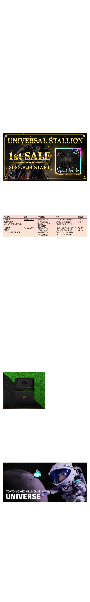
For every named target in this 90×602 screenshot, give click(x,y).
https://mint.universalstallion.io (46, 127)
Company (70, 4)
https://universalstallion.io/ (28, 120)
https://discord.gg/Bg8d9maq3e (40, 550)
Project (83, 4)
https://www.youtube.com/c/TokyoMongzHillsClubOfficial (36, 546)
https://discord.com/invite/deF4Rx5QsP (44, 359)
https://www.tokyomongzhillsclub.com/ (48, 509)
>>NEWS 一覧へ (12, 590)
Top (50, 4)
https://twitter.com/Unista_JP (39, 363)
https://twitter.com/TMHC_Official (43, 554)
